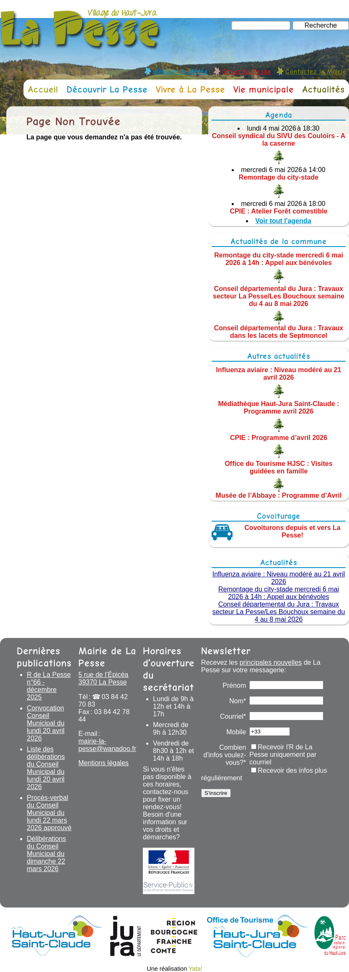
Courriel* (233, 716)
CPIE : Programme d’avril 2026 (278, 437)
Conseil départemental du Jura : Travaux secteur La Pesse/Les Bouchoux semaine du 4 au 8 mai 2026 (278, 296)
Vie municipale (263, 89)
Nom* (237, 701)
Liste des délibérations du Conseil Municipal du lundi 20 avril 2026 (46, 768)
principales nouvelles (271, 662)
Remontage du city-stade (278, 177)
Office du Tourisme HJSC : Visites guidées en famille (278, 467)
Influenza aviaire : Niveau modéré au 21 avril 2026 (278, 373)
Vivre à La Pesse (190, 89)
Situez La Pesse (246, 71)
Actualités (323, 89)
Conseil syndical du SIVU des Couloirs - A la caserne (279, 139)
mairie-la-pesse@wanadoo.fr (107, 745)
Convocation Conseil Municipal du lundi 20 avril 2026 (46, 723)
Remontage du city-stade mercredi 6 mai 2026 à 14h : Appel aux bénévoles (278, 258)
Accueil (43, 89)
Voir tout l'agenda (283, 220)
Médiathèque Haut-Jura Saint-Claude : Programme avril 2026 (278, 407)
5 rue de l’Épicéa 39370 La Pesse (103, 678)
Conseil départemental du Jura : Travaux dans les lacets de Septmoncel (279, 331)
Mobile (236, 731)
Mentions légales (103, 762)
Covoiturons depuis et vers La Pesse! (292, 531)
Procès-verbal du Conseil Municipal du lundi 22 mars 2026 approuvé (49, 812)
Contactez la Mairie (315, 71)
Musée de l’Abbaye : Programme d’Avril (279, 495)
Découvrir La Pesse (107, 89)
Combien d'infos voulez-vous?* (225, 755)
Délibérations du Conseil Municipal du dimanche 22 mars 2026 (46, 853)
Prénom (234, 685)
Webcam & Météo (180, 71)
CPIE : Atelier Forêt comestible (278, 211)
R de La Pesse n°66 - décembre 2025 (49, 686)
